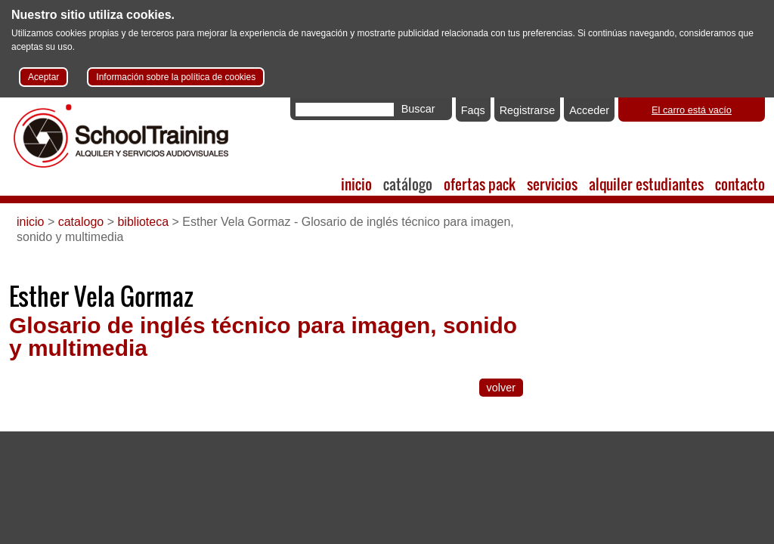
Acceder (589, 110)
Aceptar (43, 77)
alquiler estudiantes (646, 184)
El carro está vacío (692, 110)
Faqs (473, 110)
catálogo (407, 184)
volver (501, 388)
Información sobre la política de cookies (175, 77)
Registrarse (528, 110)
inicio (356, 184)
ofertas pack (479, 184)
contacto (740, 184)
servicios (552, 184)
